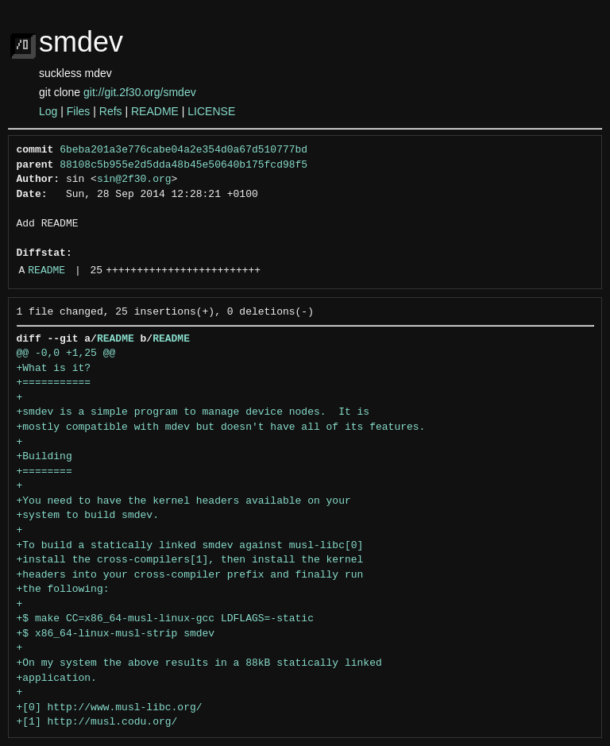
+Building (44, 457)
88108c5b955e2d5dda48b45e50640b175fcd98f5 (183, 165)
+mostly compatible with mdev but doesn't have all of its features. (221, 427)
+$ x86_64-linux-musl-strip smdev (116, 634)
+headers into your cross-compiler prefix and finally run (190, 575)
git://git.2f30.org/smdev (139, 92)
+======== (44, 472)
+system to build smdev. (88, 515)
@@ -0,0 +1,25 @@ (66, 353)
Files (79, 111)
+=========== (54, 383)
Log (48, 111)
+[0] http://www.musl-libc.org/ (110, 708)
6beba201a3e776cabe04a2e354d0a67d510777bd (183, 150)
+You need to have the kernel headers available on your (184, 501)
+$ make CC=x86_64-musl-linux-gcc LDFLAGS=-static (165, 619)
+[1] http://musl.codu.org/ (97, 722)
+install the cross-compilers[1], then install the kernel (190, 560)
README (155, 111)
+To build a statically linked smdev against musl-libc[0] (190, 546)
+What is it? (54, 368)
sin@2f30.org (134, 179)
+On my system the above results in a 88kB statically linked (199, 663)
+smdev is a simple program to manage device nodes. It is (193, 412)
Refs (110, 111)
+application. (57, 678)
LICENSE (211, 111)
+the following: (63, 589)
